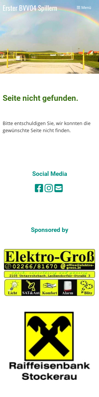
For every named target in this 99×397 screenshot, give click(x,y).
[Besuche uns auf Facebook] (39, 188)
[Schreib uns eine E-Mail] (58, 188)
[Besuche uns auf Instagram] (49, 188)
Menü (84, 7)
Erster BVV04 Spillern (30, 8)
